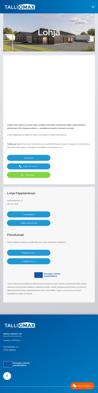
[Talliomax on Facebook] (7, 376)
